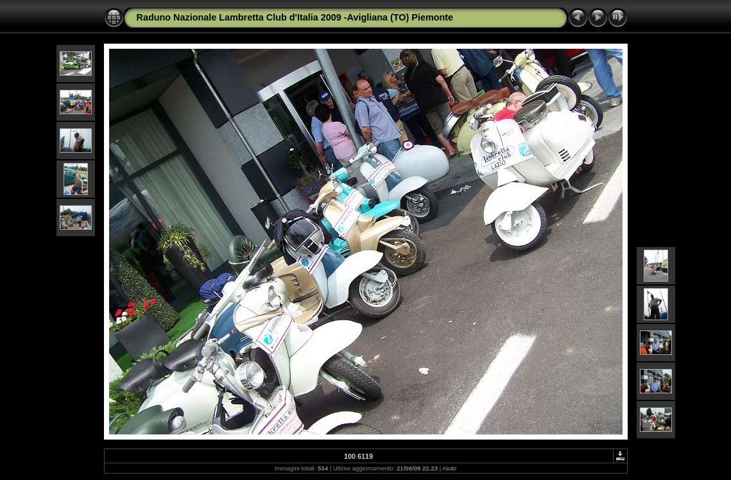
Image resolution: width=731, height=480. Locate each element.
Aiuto (449, 468)
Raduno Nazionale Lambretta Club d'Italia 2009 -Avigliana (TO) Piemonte (295, 17)
